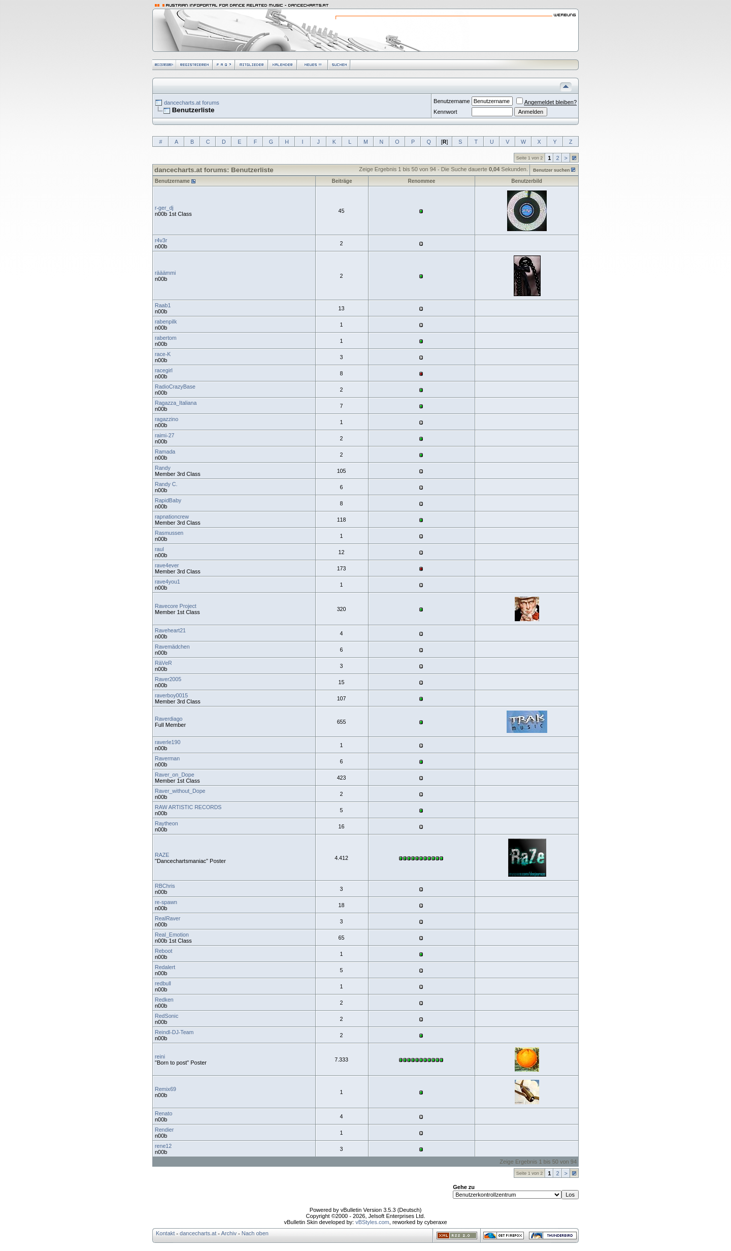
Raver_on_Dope (174, 775)
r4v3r (161, 240)
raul (159, 549)
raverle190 (167, 742)
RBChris (165, 886)
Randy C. (166, 484)
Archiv (229, 1233)
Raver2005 (168, 679)
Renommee (421, 181)
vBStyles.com (372, 1222)
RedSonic (166, 1016)
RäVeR (163, 663)
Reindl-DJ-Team (174, 1032)
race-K (163, 354)
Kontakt (165, 1233)
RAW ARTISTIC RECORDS (188, 807)
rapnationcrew (172, 517)
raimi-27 (165, 435)
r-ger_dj (164, 208)
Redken (164, 1000)
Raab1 (163, 305)
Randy (163, 468)
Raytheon (166, 823)
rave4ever (167, 565)
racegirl (164, 370)
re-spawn (166, 902)
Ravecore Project (175, 606)
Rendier (164, 1130)
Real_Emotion (172, 935)
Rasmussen (169, 533)
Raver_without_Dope (180, 791)
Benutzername (452, 101)
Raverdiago (169, 719)
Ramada (165, 451)
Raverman (167, 758)
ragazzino (166, 419)
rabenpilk (166, 321)
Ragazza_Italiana (175, 403)
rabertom (166, 338)
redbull (163, 983)
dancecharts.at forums (191, 103)
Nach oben (255, 1233)
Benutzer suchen (551, 170)
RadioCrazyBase (175, 386)
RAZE (162, 855)
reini (160, 1056)
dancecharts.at (198, 1233)
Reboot (163, 951)
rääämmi (165, 273)
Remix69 (165, 1089)
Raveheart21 (170, 630)
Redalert (165, 967)
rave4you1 (167, 582)
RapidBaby (168, 500)
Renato (163, 1113)
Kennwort (445, 112)
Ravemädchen (172, 647)
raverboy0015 (171, 695)
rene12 (163, 1146)
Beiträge (342, 181)
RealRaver (167, 918)
